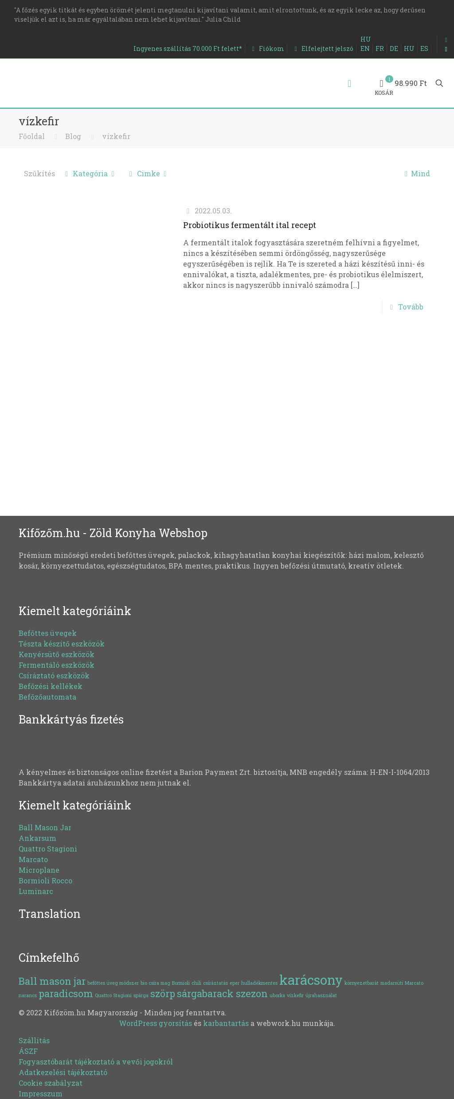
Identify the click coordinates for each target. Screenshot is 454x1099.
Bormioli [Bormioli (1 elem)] (181, 983)
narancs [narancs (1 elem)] (28, 995)
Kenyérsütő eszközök (56, 654)
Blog (73, 136)
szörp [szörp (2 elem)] (162, 993)
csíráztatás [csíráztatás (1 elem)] (215, 983)
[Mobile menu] (349, 83)
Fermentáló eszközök (56, 664)
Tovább (410, 306)
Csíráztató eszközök (54, 675)
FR (380, 48)
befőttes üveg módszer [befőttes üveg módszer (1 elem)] (113, 983)
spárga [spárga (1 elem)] (141, 995)
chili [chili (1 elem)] (196, 983)
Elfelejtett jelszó (322, 48)
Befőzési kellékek (50, 686)
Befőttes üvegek (48, 633)
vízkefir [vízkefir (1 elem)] (295, 995)
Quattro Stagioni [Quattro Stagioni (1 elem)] (113, 995)
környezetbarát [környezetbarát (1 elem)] (361, 983)
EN (365, 48)
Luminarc (36, 891)
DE (394, 48)
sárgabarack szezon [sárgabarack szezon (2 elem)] (222, 993)
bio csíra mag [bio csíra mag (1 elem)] (155, 983)
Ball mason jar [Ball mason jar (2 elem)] (52, 981)
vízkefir (116, 136)
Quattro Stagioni (48, 848)
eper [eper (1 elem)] (234, 983)
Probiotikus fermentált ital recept (249, 225)
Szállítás (34, 1040)
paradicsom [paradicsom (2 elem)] (66, 993)
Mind (415, 173)
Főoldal (32, 136)
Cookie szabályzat (50, 1082)
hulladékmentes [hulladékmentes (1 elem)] (259, 983)
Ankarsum (37, 838)
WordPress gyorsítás (155, 1023)
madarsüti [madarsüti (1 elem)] (391, 983)
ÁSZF (28, 1051)
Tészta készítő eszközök (62, 643)
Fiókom (267, 48)
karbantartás (226, 1023)
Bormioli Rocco (45, 880)
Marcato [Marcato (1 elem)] (414, 983)
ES (424, 48)
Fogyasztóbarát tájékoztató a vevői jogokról (96, 1061)
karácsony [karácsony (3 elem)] (311, 979)
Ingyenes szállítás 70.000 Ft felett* (187, 48)
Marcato (33, 859)
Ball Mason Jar (45, 827)
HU (365, 39)
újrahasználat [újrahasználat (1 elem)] (321, 995)
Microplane (39, 870)
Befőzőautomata (47, 696)
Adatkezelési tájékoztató (63, 1072)
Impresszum (41, 1093)
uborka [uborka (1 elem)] (277, 995)
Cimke (148, 173)
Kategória (90, 173)
